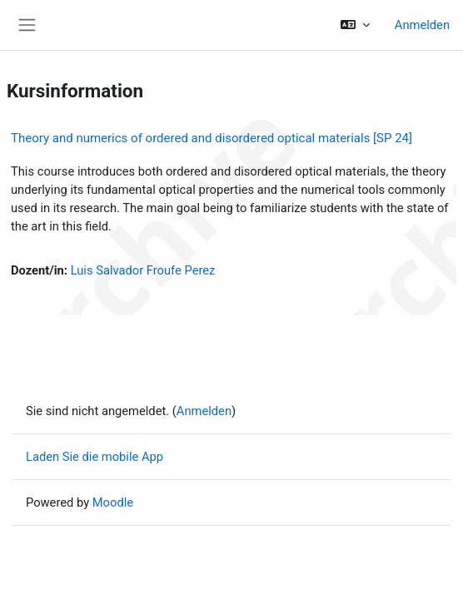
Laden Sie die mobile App (94, 456)
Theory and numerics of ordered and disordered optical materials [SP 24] (211, 138)
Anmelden (422, 24)
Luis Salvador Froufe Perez (143, 270)
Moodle (112, 502)
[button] (354, 25)
